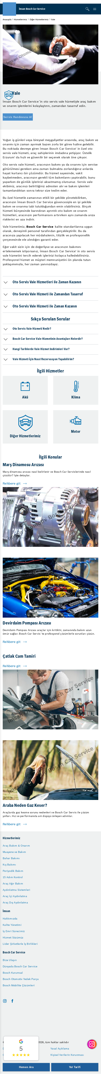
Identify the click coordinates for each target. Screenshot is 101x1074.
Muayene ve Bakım (14, 852)
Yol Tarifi (75, 1067)
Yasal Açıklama (59, 1048)
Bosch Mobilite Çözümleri (19, 985)
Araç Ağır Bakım (13, 883)
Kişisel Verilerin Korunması (67, 1054)
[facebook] (12, 1001)
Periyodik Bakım (13, 871)
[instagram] (5, 1001)
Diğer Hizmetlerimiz (39, 19)
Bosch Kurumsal (13, 972)
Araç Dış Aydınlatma (15, 902)
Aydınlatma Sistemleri (16, 889)
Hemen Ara (26, 1067)
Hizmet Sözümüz (13, 937)
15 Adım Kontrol (13, 877)
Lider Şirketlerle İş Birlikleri (20, 943)
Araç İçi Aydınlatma (15, 896)
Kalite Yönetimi (12, 925)
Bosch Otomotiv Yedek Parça (21, 979)
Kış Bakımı (9, 864)
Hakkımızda (10, 918)
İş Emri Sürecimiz (14, 931)
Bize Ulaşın (10, 960)
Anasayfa (7, 19)
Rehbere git (12, 483)
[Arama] (87, 9)
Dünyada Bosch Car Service (20, 966)
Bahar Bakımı (11, 858)
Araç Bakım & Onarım (16, 845)
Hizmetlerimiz (20, 19)
